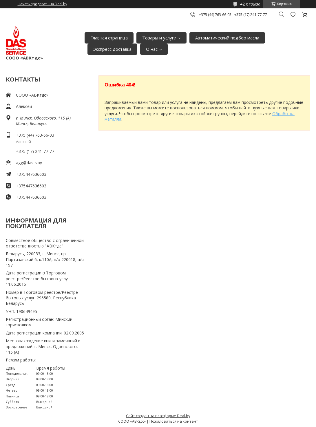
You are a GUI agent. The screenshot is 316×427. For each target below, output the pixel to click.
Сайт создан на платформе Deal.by (158, 415)
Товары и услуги (159, 38)
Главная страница (109, 38)
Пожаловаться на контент (173, 421)
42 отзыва (250, 4)
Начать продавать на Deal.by (42, 4)
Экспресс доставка (112, 49)
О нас (152, 49)
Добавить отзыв (293, 14)
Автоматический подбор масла (227, 38)
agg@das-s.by (29, 162)
